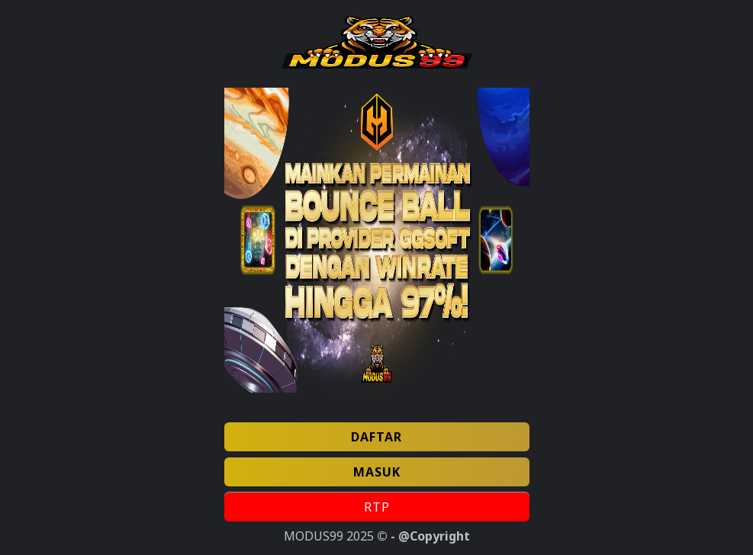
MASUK (377, 472)
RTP (377, 507)
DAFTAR (376, 436)
